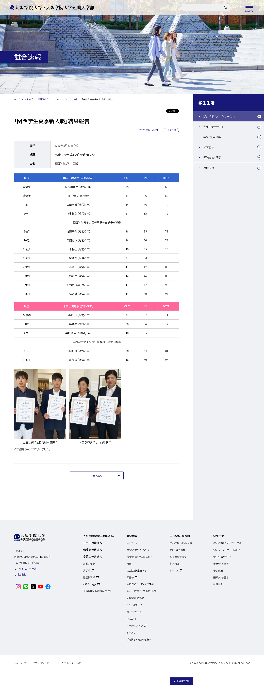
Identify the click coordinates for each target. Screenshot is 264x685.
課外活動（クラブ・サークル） (219, 116)
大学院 (86, 570)
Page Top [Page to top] (183, 681)
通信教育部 (89, 577)
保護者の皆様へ (92, 550)
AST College (89, 584)
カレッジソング (134, 612)
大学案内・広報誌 (135, 598)
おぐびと (131, 632)
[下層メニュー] (259, 116)
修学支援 (208, 147)
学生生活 (206, 103)
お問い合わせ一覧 (27, 568)
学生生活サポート (213, 127)
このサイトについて (71, 663)
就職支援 (208, 168)
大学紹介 (132, 536)
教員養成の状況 (178, 556)
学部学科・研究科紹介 (181, 543)
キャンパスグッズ (135, 625)
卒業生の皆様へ (92, 556)
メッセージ (132, 543)
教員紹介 (174, 563)
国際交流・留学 (212, 157)
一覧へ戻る (96, 476)
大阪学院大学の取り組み (139, 556)
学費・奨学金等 (212, 137)
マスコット (132, 618)
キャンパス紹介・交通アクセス (141, 591)
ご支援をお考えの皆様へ (139, 639)
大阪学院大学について (138, 549)
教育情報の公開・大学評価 (140, 584)
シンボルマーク (134, 605)
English (22, 574)
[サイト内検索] (225, 7)
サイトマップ (20, 663)
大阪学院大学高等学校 (95, 591)
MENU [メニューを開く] (249, 7)
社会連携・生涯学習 (137, 570)
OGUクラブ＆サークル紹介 (226, 549)
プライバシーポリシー (44, 663)
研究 (129, 563)
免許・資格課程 (177, 549)
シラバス (174, 570)
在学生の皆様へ (92, 543)
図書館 (130, 577)
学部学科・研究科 (180, 536)
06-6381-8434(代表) (29, 562)
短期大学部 (89, 563)
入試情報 (96, 536)
